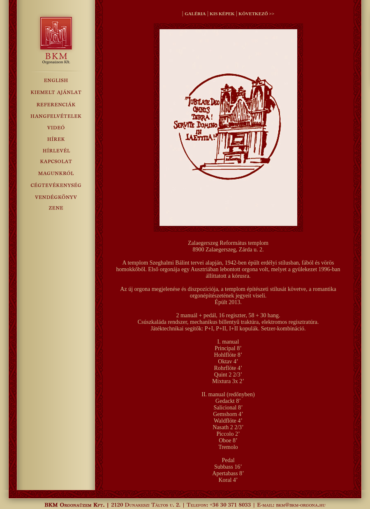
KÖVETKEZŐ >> (256, 13)
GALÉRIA (195, 13)
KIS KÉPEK (222, 13)
